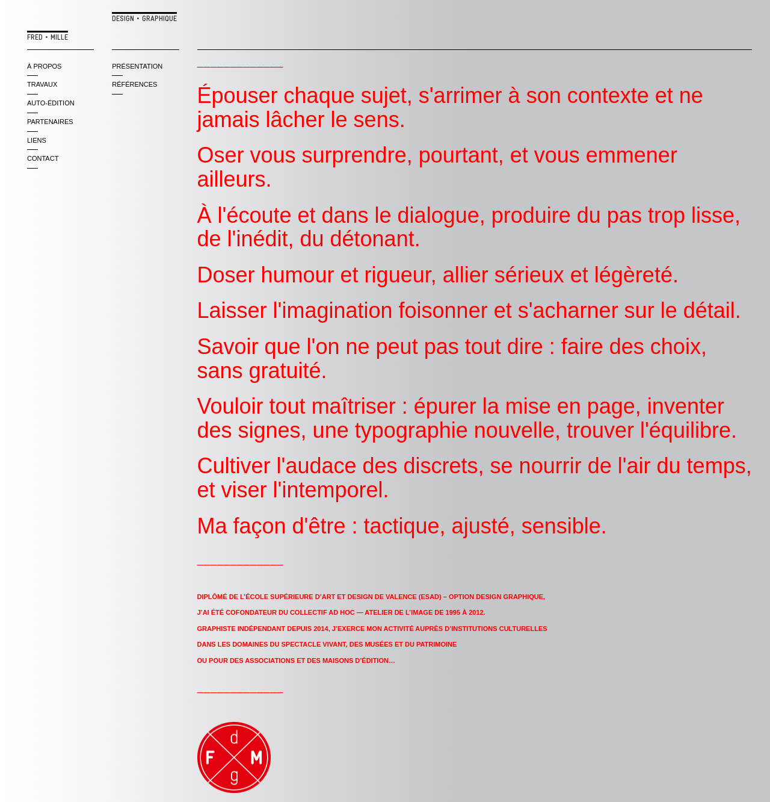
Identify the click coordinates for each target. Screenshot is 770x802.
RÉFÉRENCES (134, 84)
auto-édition (51, 103)
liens (36, 140)
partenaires (50, 121)
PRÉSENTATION (137, 66)
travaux (42, 84)
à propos (44, 66)
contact (42, 158)
